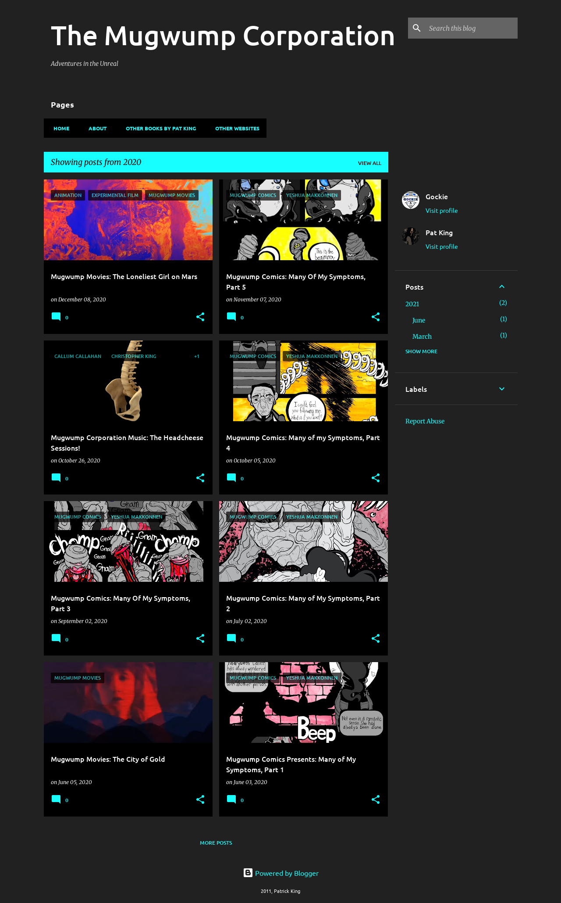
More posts (216, 842)
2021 (412, 304)
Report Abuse (424, 421)
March (422, 336)
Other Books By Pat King (158, 128)
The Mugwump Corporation (223, 34)
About (95, 128)
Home (59, 128)
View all (369, 163)
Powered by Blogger (281, 872)
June (418, 320)
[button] (200, 317)
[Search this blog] (472, 28)
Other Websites (235, 128)
